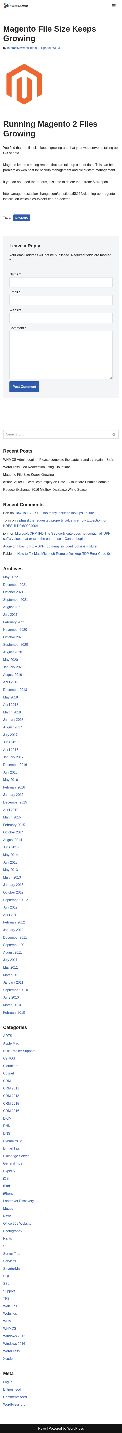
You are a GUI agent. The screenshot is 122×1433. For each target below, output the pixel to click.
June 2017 (11, 742)
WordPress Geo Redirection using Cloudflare (36, 467)
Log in (7, 1382)
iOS (6, 1178)
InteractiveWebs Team (22, 48)
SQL (6, 1276)
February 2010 (14, 1012)
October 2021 (13, 592)
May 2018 (10, 697)
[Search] (56, 434)
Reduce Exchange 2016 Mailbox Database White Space (45, 489)
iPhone (8, 1193)
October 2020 (13, 637)
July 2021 (10, 614)
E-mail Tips (11, 1148)
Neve (42, 1428)
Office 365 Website (17, 1223)
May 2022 (10, 577)
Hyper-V (9, 1171)
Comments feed (15, 1397)
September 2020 (15, 644)
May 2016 (10, 780)
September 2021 (15, 599)
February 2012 (14, 922)
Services (9, 1261)
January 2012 (13, 930)
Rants (7, 1238)
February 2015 (14, 825)
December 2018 (15, 690)
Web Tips (10, 1306)
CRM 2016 (11, 1111)
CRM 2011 (11, 1088)
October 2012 (13, 892)
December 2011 (15, 937)
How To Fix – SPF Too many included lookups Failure (54, 513)
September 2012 (15, 900)
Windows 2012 (14, 1336)
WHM (56, 48)
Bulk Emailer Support (19, 1051)
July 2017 (10, 735)
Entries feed (12, 1389)
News (7, 1216)
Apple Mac (11, 1043)
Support (9, 1291)
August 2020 (12, 652)
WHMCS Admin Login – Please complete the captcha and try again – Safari (59, 459)
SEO (6, 1246)
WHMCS (9, 1328)
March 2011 (12, 975)
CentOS (9, 1058)
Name (15, 274)
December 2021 (15, 584)
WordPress (11, 1351)
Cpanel (46, 48)
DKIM (7, 1118)
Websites (10, 1313)
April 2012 (10, 915)
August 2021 (12, 607)
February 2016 (14, 787)
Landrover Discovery (18, 1201)
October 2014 (13, 832)
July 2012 (10, 907)
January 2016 (13, 795)
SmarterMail (12, 1268)
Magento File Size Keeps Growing (28, 474)
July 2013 (10, 862)
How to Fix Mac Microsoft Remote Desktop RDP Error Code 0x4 (65, 553)
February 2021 (14, 622)
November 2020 (15, 629)
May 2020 (10, 660)
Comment (17, 328)
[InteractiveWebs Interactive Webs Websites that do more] (15, 6)
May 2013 (10, 870)
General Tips (12, 1163)
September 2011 (15, 945)
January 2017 (13, 757)
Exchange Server (16, 1156)
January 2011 (13, 982)
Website (15, 310)
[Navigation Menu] (114, 5)
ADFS (7, 1036)
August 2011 (12, 952)
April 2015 (10, 810)
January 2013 (13, 885)
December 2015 (15, 802)
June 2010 (11, 997)
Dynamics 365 (13, 1141)
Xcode (8, 1358)
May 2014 (10, 855)
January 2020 (13, 667)
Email (14, 292)
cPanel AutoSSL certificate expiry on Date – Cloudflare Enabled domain (56, 482)
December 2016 (15, 765)
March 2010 (12, 1005)
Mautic (8, 1208)
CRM (7, 1081)
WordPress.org (14, 1404)
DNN (6, 1126)
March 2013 (12, 877)
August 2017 (12, 727)
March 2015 (12, 817)
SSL (6, 1283)
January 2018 (13, 719)
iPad (6, 1186)
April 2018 (10, 704)
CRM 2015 (11, 1103)
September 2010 (15, 990)
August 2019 (12, 675)
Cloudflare (10, 1066)
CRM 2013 (11, 1096)
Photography (12, 1231)
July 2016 (10, 772)
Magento (21, 217)
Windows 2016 (14, 1343)
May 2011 (10, 967)
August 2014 (12, 840)
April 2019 (10, 682)
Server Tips (11, 1253)
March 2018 (12, 712)
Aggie (7, 546)
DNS (6, 1133)
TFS (6, 1298)
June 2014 (11, 847)
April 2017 (10, 750)
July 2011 (10, 960)
